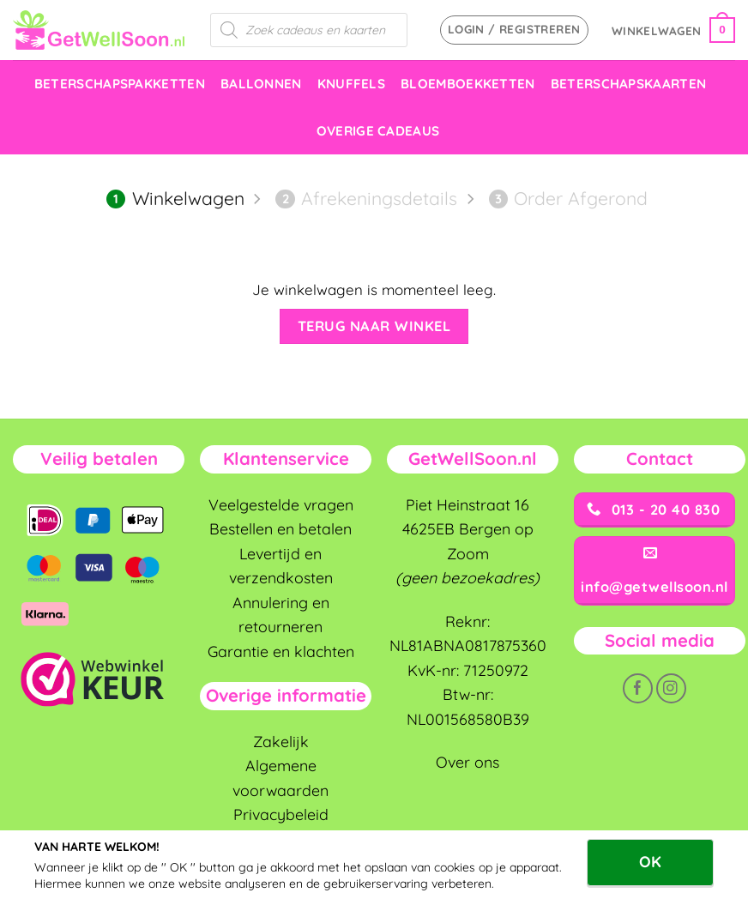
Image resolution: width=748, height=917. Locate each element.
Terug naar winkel (374, 326)
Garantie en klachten (281, 651)
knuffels (351, 83)
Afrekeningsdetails (366, 198)
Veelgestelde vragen (280, 504)
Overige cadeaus (378, 131)
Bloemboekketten (468, 83)
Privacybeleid (281, 814)
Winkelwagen (175, 198)
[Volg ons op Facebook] (638, 688)
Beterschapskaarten (629, 83)
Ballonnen (261, 83)
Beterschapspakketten (119, 83)
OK (650, 862)
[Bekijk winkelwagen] (673, 30)
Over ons (467, 761)
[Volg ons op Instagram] (671, 688)
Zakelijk (281, 741)
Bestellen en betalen (280, 528)
